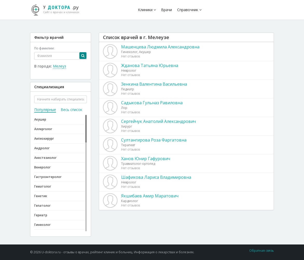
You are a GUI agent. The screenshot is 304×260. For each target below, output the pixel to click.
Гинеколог (42, 224)
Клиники (147, 9)
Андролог (42, 148)
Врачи (166, 9)
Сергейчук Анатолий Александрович (158, 121)
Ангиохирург (44, 138)
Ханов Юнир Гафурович (145, 158)
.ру (57, 9)
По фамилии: (44, 48)
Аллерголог (43, 129)
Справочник (189, 9)
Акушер (40, 119)
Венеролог (42, 167)
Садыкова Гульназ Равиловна (152, 103)
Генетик (40, 196)
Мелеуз (59, 66)
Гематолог (42, 186)
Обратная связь (261, 250)
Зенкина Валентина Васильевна (154, 84)
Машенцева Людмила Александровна (160, 47)
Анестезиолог (45, 157)
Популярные (45, 109)
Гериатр (40, 215)
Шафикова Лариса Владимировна (156, 177)
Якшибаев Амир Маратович (149, 196)
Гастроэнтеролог (47, 177)
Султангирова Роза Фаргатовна (153, 140)
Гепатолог (42, 205)
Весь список (71, 109)
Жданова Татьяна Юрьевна (149, 65)
